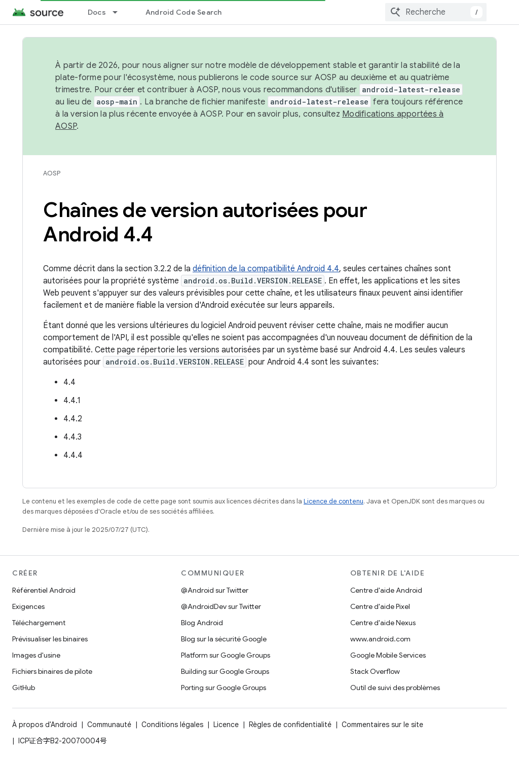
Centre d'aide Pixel (380, 606)
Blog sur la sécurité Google (224, 638)
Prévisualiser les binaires (50, 638)
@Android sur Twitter (214, 590)
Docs (97, 12)
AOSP (51, 173)
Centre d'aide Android (386, 590)
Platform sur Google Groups (225, 655)
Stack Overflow (375, 671)
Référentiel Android (44, 590)
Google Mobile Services (388, 655)
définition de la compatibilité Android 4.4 (266, 269)
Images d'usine (36, 655)
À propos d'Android (44, 724)
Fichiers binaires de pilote (52, 671)
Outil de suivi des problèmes (395, 687)
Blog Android (202, 622)
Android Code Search (183, 12)
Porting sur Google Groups (223, 687)
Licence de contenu (333, 501)
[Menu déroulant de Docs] (119, 12)
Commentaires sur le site (382, 724)
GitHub (23, 687)
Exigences (28, 606)
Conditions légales (172, 724)
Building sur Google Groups (225, 671)
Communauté (109, 724)
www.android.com (380, 638)
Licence (226, 724)
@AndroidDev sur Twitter (221, 606)
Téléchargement (38, 622)
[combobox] (436, 12)
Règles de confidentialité (290, 724)
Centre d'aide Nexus (383, 622)
